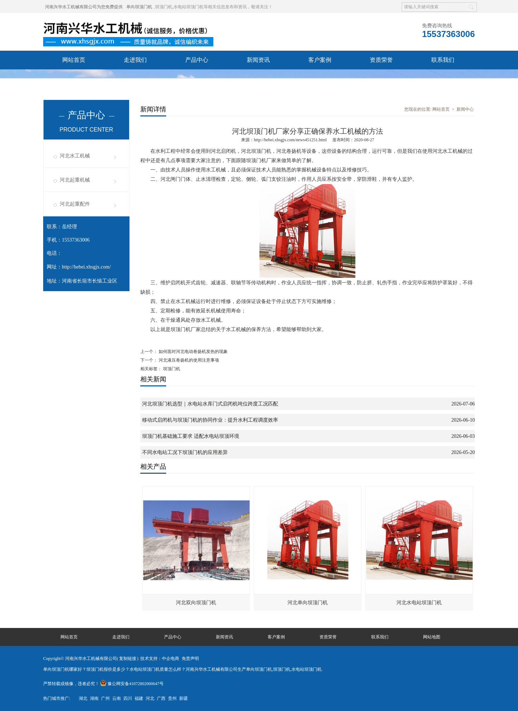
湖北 (83, 698)
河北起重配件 (75, 204)
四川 (127, 698)
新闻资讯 (258, 60)
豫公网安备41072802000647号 (132, 683)
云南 (116, 698)
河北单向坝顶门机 (307, 602)
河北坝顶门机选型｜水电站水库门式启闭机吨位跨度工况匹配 (210, 404)
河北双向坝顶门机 (196, 602)
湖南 (94, 698)
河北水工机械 (75, 156)
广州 (105, 698)
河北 (150, 698)
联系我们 (442, 60)
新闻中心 (465, 109)
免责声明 (190, 658)
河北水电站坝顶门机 (419, 602)
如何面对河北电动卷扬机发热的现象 (193, 351)
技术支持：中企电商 (159, 658)
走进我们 (135, 60)
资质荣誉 (381, 60)
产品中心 (196, 60)
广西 (161, 698)
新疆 (183, 698)
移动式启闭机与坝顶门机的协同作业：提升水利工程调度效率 (210, 420)
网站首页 (73, 60)
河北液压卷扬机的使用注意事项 (188, 360)
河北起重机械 (75, 180)
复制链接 (127, 658)
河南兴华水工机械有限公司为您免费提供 (84, 6)
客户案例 (319, 60)
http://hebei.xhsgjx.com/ (86, 267)
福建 (139, 698)
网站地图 (431, 636)
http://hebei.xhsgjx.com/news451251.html (290, 139)
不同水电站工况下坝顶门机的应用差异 (185, 452)
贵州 (172, 698)
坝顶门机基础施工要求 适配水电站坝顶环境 (190, 436)
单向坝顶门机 (139, 6)
